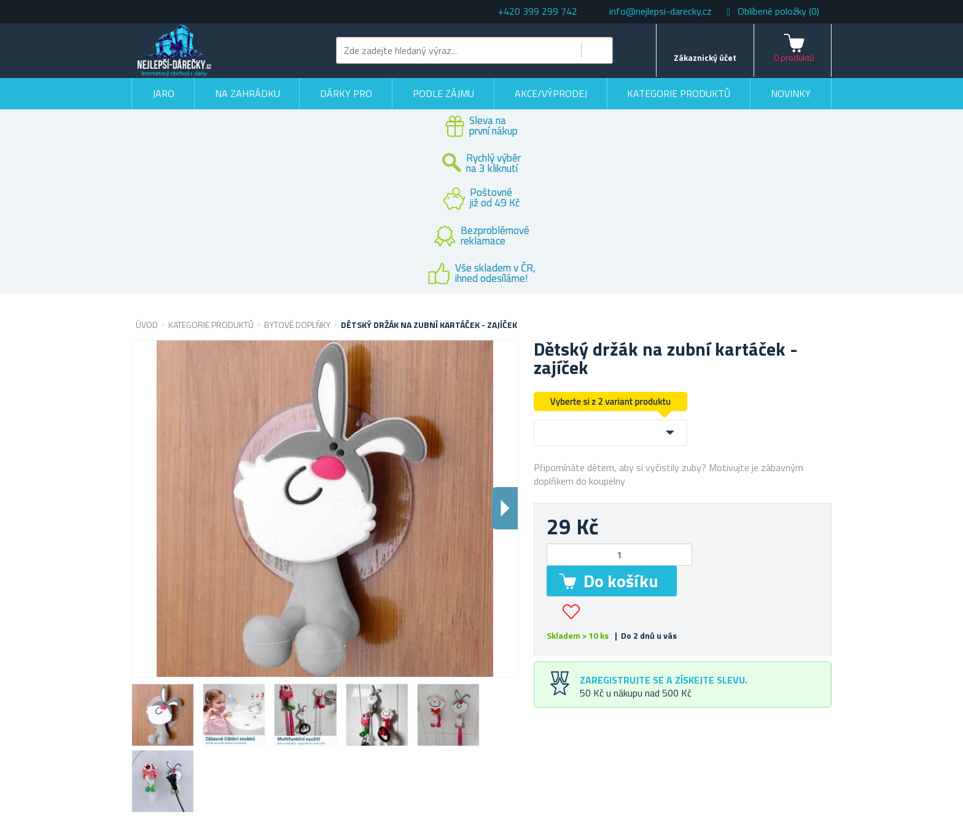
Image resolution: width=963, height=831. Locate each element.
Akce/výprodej (551, 93)
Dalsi (505, 508)
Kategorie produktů (678, 93)
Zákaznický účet (705, 57)
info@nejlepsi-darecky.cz (660, 11)
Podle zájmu (443, 93)
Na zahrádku (247, 93)
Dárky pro (346, 93)
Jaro (163, 93)
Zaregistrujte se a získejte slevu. (663, 680)
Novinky (791, 93)
